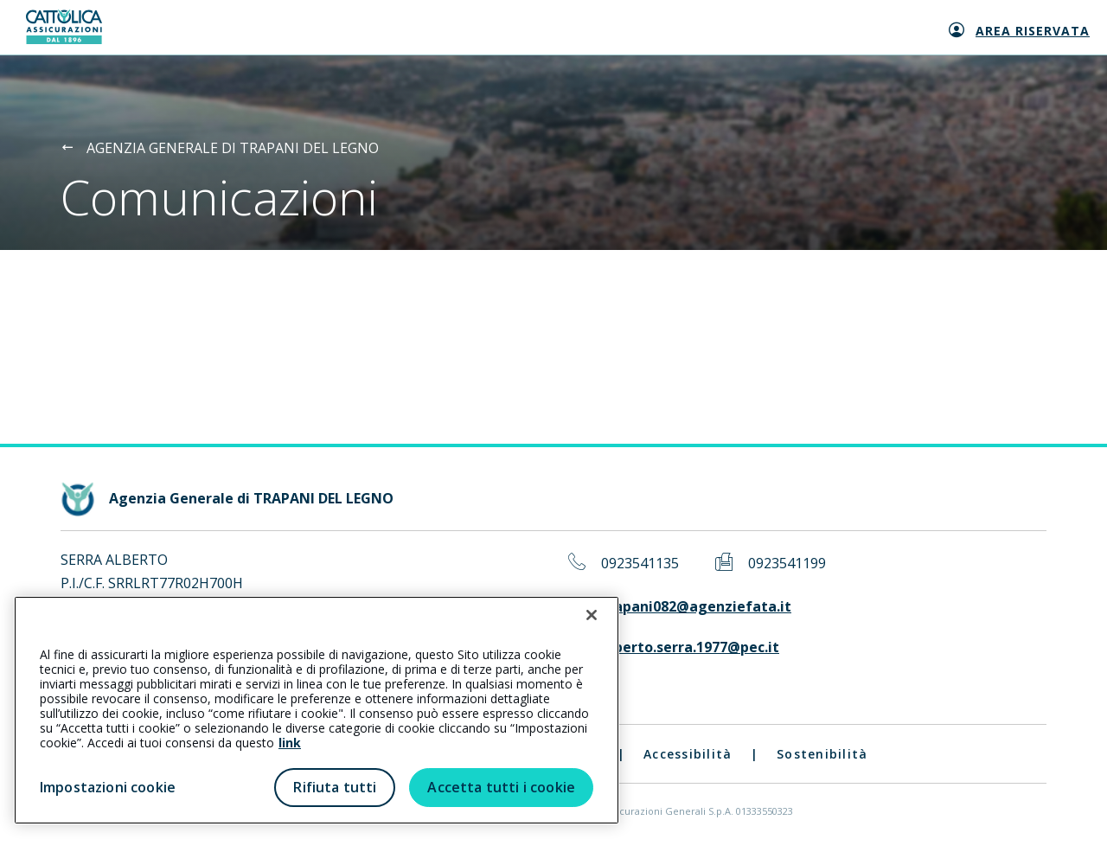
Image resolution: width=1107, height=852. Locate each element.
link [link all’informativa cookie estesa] (289, 742)
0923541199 (787, 563)
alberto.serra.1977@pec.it (690, 647)
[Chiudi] (592, 615)
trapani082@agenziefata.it (696, 607)
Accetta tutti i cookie (501, 787)
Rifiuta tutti (334, 787)
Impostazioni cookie (108, 787)
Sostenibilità (822, 754)
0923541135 (640, 563)
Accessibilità (687, 754)
